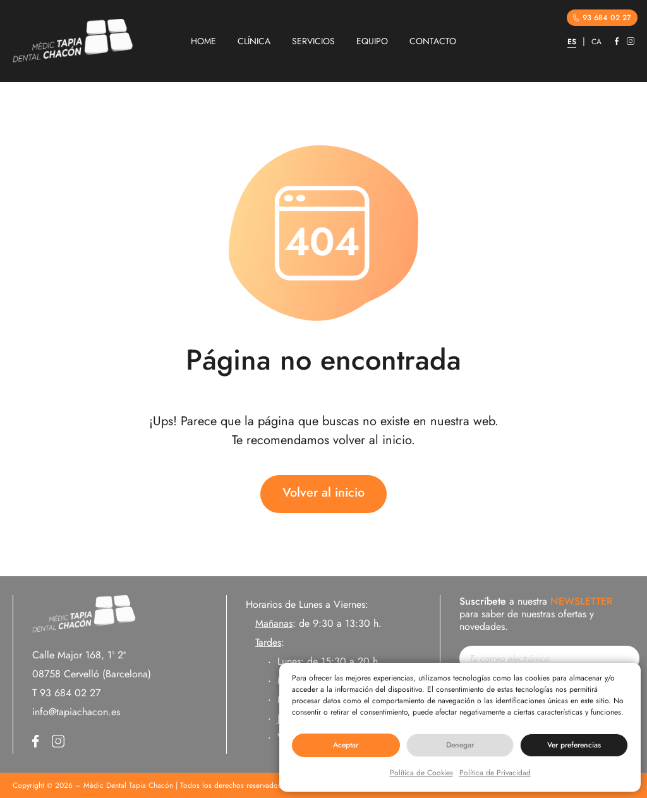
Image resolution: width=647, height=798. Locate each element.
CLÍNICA (254, 41)
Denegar (460, 745)
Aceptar (345, 745)
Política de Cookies (421, 772)
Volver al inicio (323, 492)
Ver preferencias (574, 745)
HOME (203, 41)
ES (571, 41)
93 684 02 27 (602, 17)
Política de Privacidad (495, 772)
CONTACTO (432, 41)
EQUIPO (372, 41)
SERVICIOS (313, 41)
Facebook (617, 41)
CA (596, 41)
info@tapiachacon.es (76, 711)
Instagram (630, 41)
